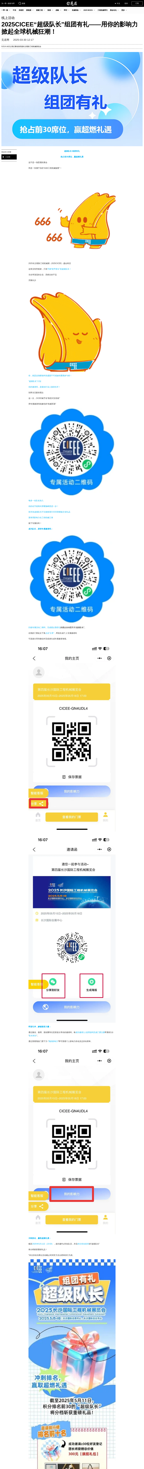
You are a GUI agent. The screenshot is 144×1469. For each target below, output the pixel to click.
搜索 (21, 3)
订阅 (137, 3)
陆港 (49, 10)
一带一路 (4, 10)
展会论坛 (113, 10)
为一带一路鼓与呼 (8, 3)
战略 (57, 10)
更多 (123, 10)
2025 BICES (88, 10)
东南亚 (21, 10)
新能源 (28, 10)
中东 (14, 10)
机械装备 (75, 10)
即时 (65, 10)
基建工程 (39, 10)
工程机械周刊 (102, 10)
